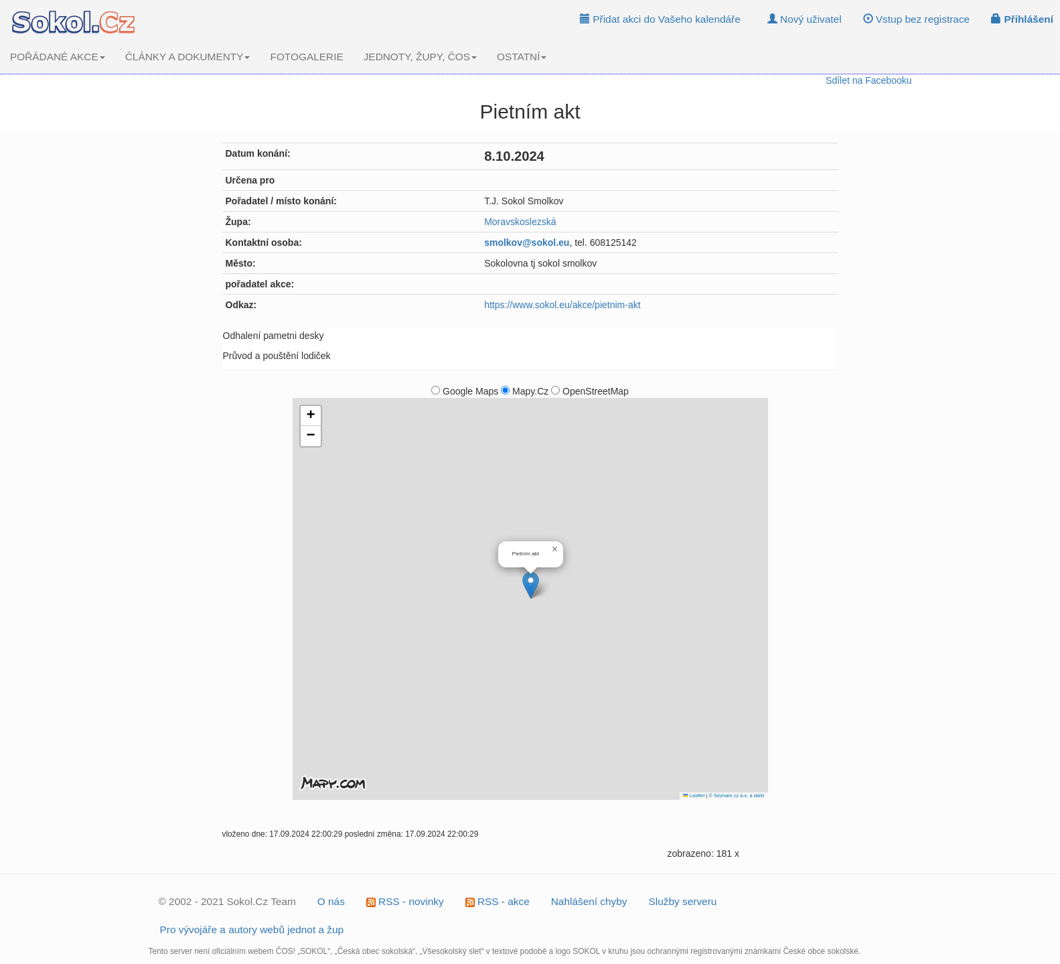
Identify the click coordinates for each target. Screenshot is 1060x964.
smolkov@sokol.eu (526, 242)
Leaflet (693, 796)
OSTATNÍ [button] (521, 56)
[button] (530, 585)
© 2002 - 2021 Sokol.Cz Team (227, 901)
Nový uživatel (804, 19)
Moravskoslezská (520, 221)
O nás (331, 901)
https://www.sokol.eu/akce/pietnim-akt (562, 304)
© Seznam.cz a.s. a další (736, 796)
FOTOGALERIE (306, 56)
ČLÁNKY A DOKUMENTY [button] (187, 56)
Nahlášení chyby (589, 901)
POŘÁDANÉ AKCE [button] (57, 56)
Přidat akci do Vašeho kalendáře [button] (660, 19)
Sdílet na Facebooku (868, 80)
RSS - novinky (405, 901)
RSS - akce (497, 901)
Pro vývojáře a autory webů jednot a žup (252, 929)
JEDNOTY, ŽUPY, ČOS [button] (420, 56)
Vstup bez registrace (916, 19)
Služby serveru (683, 901)
